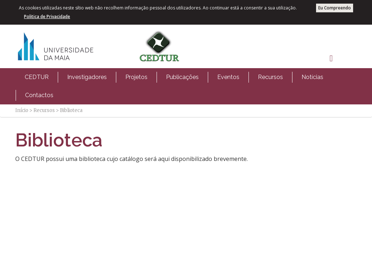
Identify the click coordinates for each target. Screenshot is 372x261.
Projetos (136, 77)
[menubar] (186, 86)
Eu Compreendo (334, 8)
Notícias (312, 77)
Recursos (270, 77)
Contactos (39, 95)
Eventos (228, 77)
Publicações (182, 77)
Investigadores (87, 77)
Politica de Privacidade (47, 16)
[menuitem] (37, 77)
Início (21, 110)
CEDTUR (37, 77)
